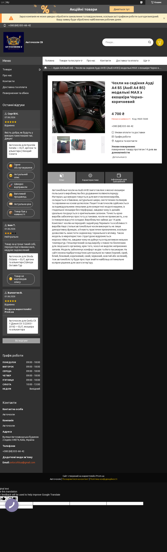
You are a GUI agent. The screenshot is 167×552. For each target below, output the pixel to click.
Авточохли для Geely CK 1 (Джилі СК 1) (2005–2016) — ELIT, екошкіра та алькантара (22, 325)
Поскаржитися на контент (75, 479)
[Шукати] (149, 42)
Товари (7, 69)
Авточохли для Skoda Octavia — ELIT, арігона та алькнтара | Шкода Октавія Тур (21, 261)
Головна (49, 60)
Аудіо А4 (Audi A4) (63, 68)
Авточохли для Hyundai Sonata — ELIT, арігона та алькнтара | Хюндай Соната (22, 149)
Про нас (91, 60)
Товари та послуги (69, 60)
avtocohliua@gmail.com (22, 462)
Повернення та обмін (16, 93)
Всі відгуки (21, 340)
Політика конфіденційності (103, 479)
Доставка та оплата (127, 60)
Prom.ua (100, 476)
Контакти (105, 60)
